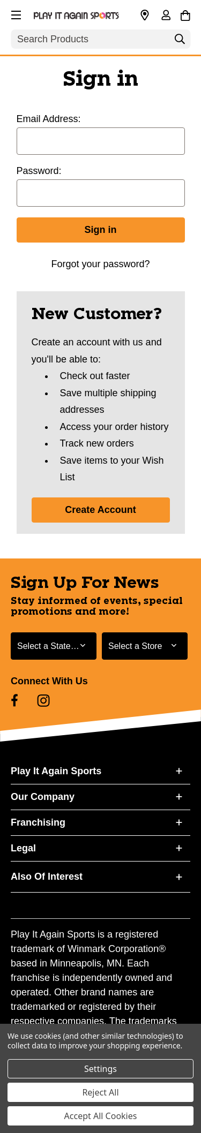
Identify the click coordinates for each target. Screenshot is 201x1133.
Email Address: (49, 119)
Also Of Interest (47, 876)
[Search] (179, 42)
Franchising (38, 822)
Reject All (100, 1092)
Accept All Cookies (100, 1116)
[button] (15, 13)
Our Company (43, 796)
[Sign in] (165, 16)
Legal (23, 848)
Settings (100, 1069)
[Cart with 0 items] (185, 13)
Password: (39, 170)
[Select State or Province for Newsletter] (53, 646)
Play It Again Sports (56, 771)
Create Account (100, 509)
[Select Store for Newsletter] (145, 646)
